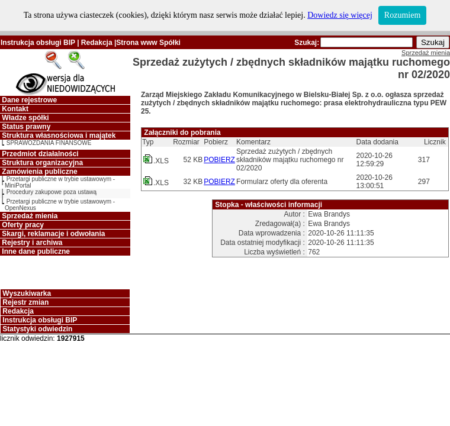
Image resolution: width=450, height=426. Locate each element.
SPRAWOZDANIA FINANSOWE (49, 143)
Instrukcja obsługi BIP (38, 42)
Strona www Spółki (148, 42)
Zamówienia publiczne (39, 171)
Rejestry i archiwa (32, 242)
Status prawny (26, 126)
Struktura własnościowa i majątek (58, 135)
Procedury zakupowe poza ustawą (52, 192)
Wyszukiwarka (26, 293)
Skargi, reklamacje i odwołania (53, 234)
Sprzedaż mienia (29, 216)
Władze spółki (25, 118)
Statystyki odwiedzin (37, 329)
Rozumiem (402, 15)
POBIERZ (219, 160)
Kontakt (15, 109)
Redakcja (96, 42)
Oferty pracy (23, 225)
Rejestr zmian (25, 302)
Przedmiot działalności (40, 154)
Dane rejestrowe (29, 100)
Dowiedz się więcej (339, 15)
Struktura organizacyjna (42, 163)
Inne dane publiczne (36, 251)
